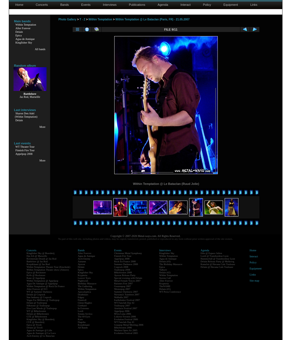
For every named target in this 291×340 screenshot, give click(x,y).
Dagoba (82, 322)
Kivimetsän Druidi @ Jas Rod (41, 258)
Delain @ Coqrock (36, 294)
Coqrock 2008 (121, 267)
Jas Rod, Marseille (30, 96)
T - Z (82, 19)
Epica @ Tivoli (34, 324)
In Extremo (83, 308)
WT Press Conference (170, 291)
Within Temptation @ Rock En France (46, 286)
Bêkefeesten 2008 (123, 272)
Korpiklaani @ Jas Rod (38, 264)
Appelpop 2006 (122, 311)
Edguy (81, 297)
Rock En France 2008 (125, 261)
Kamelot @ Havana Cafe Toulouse (218, 264)
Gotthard (82, 305)
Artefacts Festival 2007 (125, 308)
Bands (64, 4)
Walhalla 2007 (121, 297)
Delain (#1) (165, 289)
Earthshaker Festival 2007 (127, 300)
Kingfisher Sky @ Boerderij (41, 253)
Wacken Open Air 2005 (126, 330)
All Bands (83, 327)
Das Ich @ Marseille (37, 256)
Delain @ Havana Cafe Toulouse (217, 267)
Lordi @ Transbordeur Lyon (215, 256)
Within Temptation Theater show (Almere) (48, 269)
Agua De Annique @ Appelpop (42, 283)
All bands (40, 49)
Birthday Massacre (87, 283)
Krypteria (82, 275)
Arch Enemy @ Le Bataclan (41, 335)
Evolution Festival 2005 (126, 333)
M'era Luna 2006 (122, 313)
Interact (186, 4)
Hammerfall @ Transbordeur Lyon (218, 258)
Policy (207, 4)
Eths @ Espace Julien (211, 253)
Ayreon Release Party (125, 275)
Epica (18, 35)
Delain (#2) (165, 272)
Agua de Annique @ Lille (39, 330)
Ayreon (81, 264)
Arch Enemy (84, 258)
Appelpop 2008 (23, 153)
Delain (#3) (165, 261)
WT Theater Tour (24, 146)
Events (86, 4)
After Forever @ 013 (37, 289)
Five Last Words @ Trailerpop (42, 308)
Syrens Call (165, 278)
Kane (80, 319)
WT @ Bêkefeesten (36, 311)
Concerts (42, 4)
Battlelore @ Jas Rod (37, 261)
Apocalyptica (84, 291)
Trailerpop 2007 (122, 305)
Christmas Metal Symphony (128, 253)
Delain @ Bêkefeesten (38, 313)
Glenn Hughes (85, 302)
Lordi (80, 311)
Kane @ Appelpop (36, 278)
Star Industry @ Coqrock (39, 297)
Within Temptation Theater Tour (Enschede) (48, 267)
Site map (254, 280)
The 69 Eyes (84, 316)
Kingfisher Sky (23, 42)
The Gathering (85, 286)
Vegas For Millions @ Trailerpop (43, 300)
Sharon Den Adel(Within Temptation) (26, 115)
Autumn (82, 261)
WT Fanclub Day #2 (124, 302)
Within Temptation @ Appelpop (42, 280)
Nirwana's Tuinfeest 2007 (127, 294)
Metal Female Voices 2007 (127, 280)
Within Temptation (25, 24)
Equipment (231, 4)
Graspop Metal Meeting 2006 (128, 324)
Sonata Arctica (85, 313)
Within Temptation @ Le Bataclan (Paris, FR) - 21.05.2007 (152, 19)
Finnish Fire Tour (25, 150)
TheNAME (165, 286)
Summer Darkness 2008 (126, 264)
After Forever (23, 28)
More (42, 126)
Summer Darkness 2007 (126, 291)
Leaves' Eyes (84, 278)
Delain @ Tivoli (35, 327)
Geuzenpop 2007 (122, 286)
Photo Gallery (67, 19)
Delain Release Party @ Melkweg (217, 261)
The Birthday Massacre (171, 264)
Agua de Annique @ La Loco (41, 333)
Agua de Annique (25, 39)
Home (19, 4)
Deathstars (83, 294)
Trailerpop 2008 (122, 269)
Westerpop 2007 (122, 289)
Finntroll (82, 300)
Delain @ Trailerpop (37, 302)
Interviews (110, 4)
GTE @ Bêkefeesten (37, 316)
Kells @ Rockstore (36, 275)
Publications (137, 4)
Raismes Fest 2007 (123, 283)
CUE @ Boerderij (36, 322)
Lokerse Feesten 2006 (125, 316)
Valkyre (163, 269)
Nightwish (83, 280)
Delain (19, 31)
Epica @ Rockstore (36, 272)
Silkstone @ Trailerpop (38, 305)
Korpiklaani (84, 324)
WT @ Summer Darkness (39, 291)
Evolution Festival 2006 (126, 319)
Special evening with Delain (128, 278)
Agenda (163, 4)
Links (253, 4)
